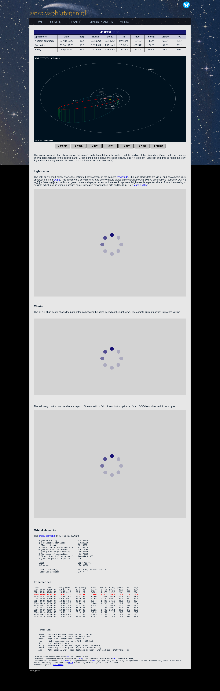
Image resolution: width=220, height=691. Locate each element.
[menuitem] (39, 22)
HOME (38, 21)
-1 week (78, 146)
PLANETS (75, 21)
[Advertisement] (207, 70)
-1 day (94, 146)
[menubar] (81, 22)
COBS (57, 179)
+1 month (157, 146)
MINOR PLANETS (101, 21)
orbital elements (47, 536)
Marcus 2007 (140, 185)
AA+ (93, 679)
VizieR (70, 681)
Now (110, 146)
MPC (68, 675)
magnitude (122, 177)
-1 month (62, 146)
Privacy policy (35, 689)
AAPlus (66, 679)
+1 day (126, 146)
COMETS (56, 21)
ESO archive (58, 683)
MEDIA (124, 21)
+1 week (141, 146)
